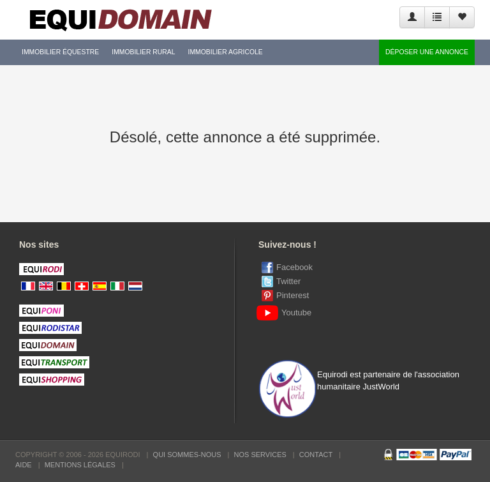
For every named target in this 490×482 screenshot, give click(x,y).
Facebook (294, 267)
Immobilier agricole (225, 52)
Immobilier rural (143, 52)
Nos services (260, 454)
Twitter (288, 281)
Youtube (286, 312)
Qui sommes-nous (187, 454)
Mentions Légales (80, 465)
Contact (315, 454)
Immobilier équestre (60, 52)
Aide (23, 465)
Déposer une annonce (426, 52)
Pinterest (292, 295)
